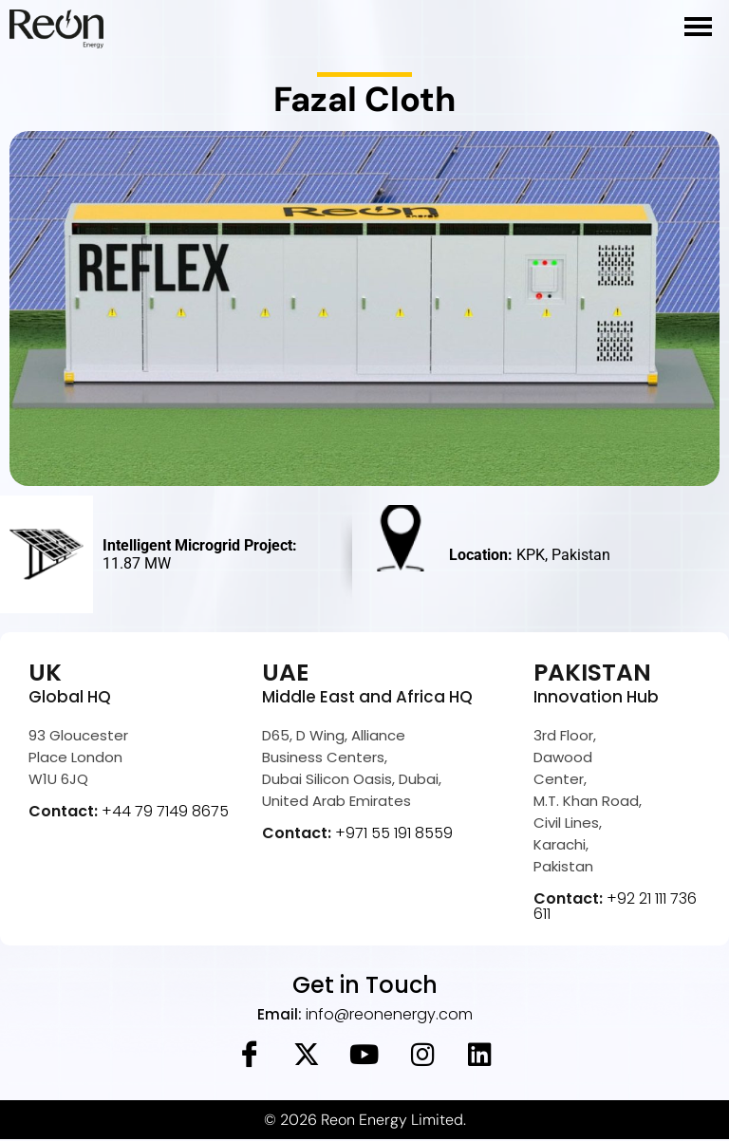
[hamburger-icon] (698, 26)
